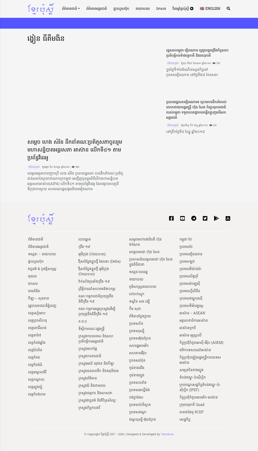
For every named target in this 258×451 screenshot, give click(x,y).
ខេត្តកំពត (34, 357)
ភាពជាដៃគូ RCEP (192, 412)
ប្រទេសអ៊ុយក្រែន (140, 338)
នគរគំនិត (34, 291)
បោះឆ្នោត (84, 239)
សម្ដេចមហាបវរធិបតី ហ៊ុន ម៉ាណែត (145, 242)
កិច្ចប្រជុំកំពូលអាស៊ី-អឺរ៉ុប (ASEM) (201, 343)
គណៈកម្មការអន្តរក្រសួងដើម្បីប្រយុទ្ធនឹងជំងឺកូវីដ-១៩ (96, 311)
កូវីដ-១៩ (84, 247)
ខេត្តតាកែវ (34, 335)
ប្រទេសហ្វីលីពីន (190, 291)
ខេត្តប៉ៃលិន (35, 350)
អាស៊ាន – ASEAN (192, 313)
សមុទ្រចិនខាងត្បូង (191, 370)
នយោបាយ (143, 9)
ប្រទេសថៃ (186, 247)
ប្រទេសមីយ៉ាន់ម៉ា (190, 269)
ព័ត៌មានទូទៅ (34, 167)
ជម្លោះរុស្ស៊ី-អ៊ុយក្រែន (142, 419)
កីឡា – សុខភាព (38, 298)
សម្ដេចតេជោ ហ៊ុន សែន (144, 252)
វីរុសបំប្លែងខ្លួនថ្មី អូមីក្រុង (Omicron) (93, 272)
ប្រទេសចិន (136, 323)
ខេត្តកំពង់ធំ (35, 365)
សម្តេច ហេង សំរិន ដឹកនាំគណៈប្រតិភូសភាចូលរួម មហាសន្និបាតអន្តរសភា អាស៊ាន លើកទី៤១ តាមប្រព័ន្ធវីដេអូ (74, 150)
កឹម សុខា (135, 309)
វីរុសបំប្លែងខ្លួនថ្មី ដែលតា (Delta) (99, 261)
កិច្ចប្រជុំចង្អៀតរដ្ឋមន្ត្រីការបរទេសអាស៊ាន (200, 360)
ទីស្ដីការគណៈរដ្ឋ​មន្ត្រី (91, 329)
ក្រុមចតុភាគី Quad (192, 405)
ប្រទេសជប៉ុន (137, 360)
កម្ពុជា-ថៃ (186, 239)
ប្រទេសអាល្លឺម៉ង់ (139, 390)
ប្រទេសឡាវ (187, 261)
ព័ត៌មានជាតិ (69, 9)
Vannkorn (167, 434)
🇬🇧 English (210, 9)
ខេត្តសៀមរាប (36, 313)
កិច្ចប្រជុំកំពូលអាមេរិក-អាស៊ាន (199, 397)
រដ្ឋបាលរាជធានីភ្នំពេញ (42, 306)
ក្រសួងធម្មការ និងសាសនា (95, 393)
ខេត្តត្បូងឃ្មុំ (35, 387)
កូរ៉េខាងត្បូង (136, 375)
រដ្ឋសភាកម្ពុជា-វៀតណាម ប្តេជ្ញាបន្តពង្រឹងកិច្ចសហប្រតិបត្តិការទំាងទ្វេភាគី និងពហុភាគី (197, 53)
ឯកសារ (161, 9)
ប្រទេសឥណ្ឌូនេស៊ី (191, 298)
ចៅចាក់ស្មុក (136, 294)
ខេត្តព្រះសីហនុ (37, 320)
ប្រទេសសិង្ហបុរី (189, 276)
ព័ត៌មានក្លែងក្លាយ (140, 316)
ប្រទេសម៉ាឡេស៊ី (190, 283)
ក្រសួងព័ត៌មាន (87, 378)
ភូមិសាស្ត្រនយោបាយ (142, 287)
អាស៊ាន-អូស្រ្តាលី (190, 335)
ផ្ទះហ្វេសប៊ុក (121, 9)
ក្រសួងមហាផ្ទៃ (87, 349)
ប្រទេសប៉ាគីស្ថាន (140, 405)
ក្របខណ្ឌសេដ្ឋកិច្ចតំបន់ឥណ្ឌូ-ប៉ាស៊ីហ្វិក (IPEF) (200, 387)
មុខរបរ (32, 276)
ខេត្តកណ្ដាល (36, 379)
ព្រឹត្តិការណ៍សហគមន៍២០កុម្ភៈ (97, 289)
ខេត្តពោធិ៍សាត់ (37, 328)
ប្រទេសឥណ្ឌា (137, 412)
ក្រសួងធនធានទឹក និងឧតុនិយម (98, 371)
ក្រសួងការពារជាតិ (89, 356)
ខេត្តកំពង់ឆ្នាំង (36, 343)
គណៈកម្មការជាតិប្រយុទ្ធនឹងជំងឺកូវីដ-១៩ (95, 299)
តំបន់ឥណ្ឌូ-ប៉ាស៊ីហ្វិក (193, 377)
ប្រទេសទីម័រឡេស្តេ (191, 306)
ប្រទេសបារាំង (137, 382)
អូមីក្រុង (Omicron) (92, 254)
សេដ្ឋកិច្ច (185, 419)
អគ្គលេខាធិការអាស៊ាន (194, 320)
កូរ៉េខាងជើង (136, 368)
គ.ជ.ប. (83, 321)
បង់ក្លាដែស (136, 397)
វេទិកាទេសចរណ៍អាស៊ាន (195, 350)
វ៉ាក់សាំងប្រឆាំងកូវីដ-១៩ (94, 281)
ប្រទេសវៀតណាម (191, 254)
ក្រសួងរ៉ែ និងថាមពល (92, 385)
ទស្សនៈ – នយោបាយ (42, 254)
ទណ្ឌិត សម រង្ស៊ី (139, 301)
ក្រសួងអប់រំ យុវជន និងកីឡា (96, 363)
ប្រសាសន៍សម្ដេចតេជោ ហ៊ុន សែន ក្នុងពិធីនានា (151, 262)
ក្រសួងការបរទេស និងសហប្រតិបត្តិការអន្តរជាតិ (95, 339)
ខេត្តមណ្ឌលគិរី (37, 372)
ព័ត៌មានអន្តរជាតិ (96, 9)
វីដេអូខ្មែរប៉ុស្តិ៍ (183, 9)
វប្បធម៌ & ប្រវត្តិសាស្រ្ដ (42, 269)
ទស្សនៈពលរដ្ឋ (138, 272)
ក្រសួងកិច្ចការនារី (89, 408)
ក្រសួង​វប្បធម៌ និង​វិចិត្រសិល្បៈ (97, 400)
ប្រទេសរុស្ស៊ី (136, 331)
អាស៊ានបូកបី (188, 328)
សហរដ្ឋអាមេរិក (139, 346)
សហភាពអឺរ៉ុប (137, 353)
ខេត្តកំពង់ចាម (36, 394)
